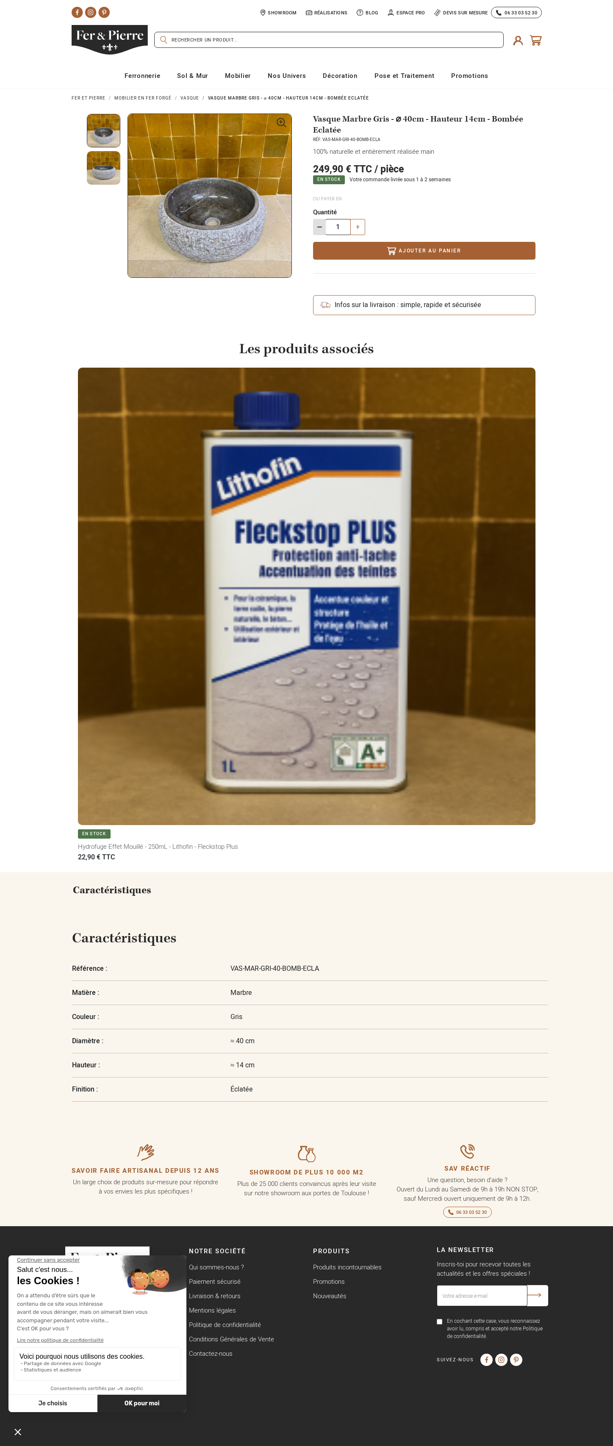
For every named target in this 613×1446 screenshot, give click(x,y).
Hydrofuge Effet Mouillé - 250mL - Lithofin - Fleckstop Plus (158, 846)
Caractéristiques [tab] (112, 890)
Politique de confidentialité (225, 1324)
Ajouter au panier (424, 251)
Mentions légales (212, 1310)
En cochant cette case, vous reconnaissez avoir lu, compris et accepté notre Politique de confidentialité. (495, 1328)
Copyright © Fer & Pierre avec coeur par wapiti (129, 1436)
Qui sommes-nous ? (216, 1267)
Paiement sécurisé (215, 1281)
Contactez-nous (211, 1353)
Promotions (329, 1281)
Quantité (325, 212)
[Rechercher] (329, 40)
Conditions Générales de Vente (231, 1339)
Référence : (89, 968)
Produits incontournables (347, 1267)
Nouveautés (330, 1295)
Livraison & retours (215, 1295)
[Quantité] (338, 227)
